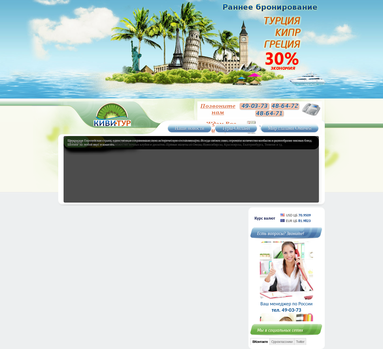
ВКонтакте (260, 342)
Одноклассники (282, 342)
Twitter (300, 342)
